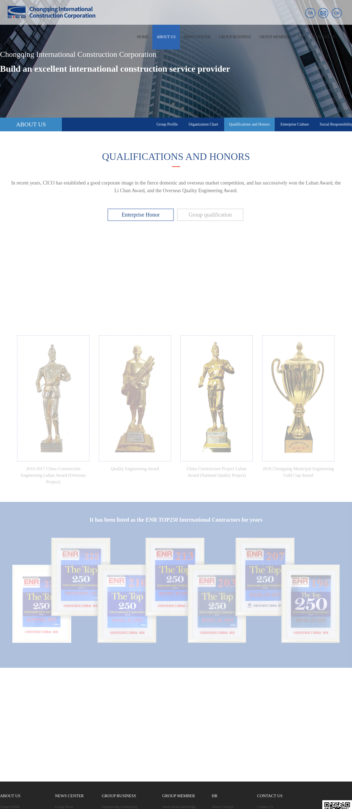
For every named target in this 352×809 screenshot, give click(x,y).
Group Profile (167, 124)
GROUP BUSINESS (235, 37)
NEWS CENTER (197, 37)
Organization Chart (203, 124)
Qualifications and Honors (249, 124)
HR (300, 37)
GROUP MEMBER (274, 37)
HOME (142, 37)
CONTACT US (323, 37)
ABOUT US (165, 37)
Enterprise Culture (294, 124)
